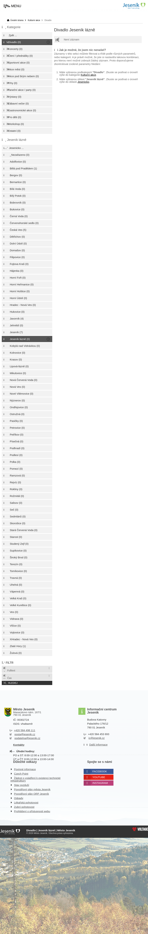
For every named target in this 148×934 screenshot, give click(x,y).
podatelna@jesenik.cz (27, 738)
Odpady (18, 798)
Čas (7, 676)
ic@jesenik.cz (97, 737)
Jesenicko (83, 81)
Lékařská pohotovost (26, 802)
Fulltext (9, 669)
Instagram (100, 782)
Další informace (98, 744)
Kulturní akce (34, 20)
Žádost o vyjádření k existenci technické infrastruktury (35, 779)
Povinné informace (25, 769)
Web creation (140, 829)
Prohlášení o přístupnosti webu (32, 811)
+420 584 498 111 (24, 730)
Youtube (98, 777)
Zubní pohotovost (24, 806)
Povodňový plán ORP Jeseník (31, 793)
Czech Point (21, 773)
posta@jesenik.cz (25, 734)
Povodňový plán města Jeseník (32, 789)
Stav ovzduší (21, 785)
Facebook (99, 771)
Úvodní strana (134, 6)
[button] (12, 6)
